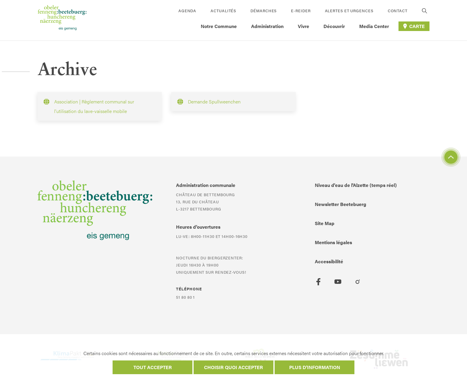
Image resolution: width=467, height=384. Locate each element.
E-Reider (300, 10)
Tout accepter (152, 367)
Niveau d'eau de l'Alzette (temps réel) (356, 185)
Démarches (263, 10)
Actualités (223, 10)
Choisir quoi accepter (233, 367)
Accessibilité (329, 261)
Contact (397, 10)
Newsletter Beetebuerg (340, 204)
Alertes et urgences (349, 10)
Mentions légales (333, 242)
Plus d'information (314, 367)
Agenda (187, 10)
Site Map (324, 223)
